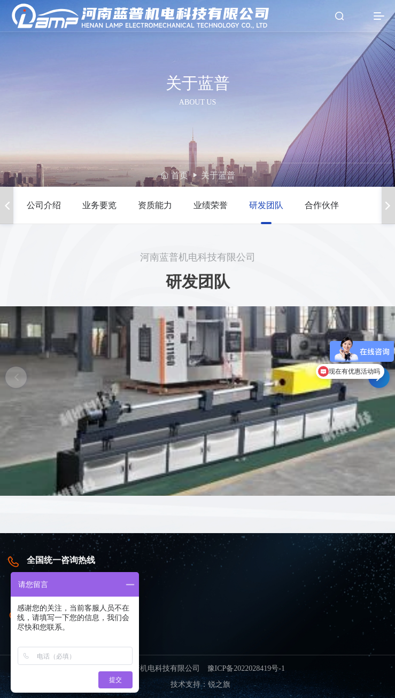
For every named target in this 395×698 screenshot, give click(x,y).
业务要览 (99, 205)
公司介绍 (44, 205)
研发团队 (266, 205)
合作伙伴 (322, 205)
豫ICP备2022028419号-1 (246, 668)
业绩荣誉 (210, 205)
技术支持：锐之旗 (200, 684)
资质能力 (155, 205)
